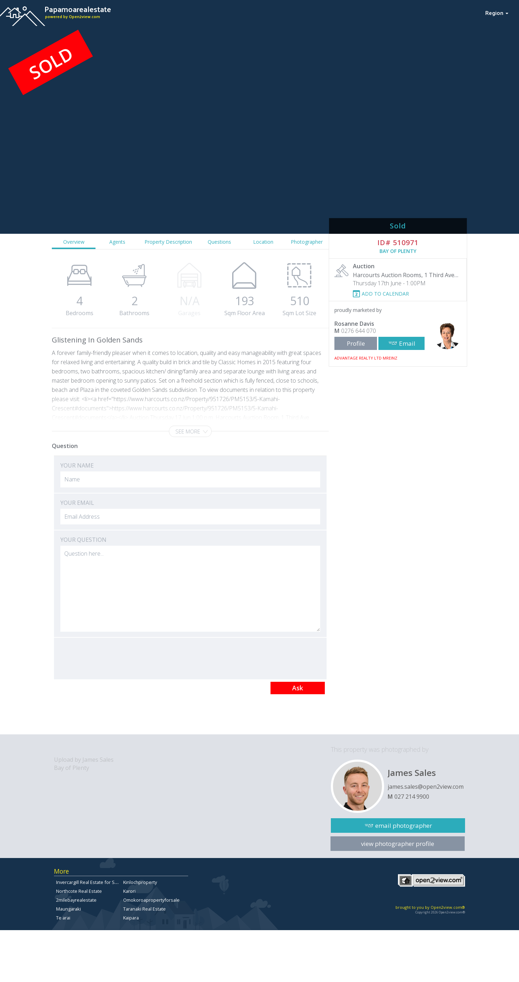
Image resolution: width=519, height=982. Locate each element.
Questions (219, 241)
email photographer (403, 825)
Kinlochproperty (140, 882)
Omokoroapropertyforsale (151, 900)
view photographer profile (397, 844)
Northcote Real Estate (79, 891)
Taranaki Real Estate (144, 909)
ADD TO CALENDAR (385, 293)
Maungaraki (68, 909)
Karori (129, 891)
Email (407, 343)
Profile (356, 343)
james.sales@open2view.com (426, 787)
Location (263, 241)
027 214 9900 (411, 796)
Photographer (307, 241)
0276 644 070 (358, 331)
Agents (117, 241)
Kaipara (131, 917)
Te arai (63, 917)
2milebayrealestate (76, 900)
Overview (73, 241)
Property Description (168, 241)
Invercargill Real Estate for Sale (88, 882)
